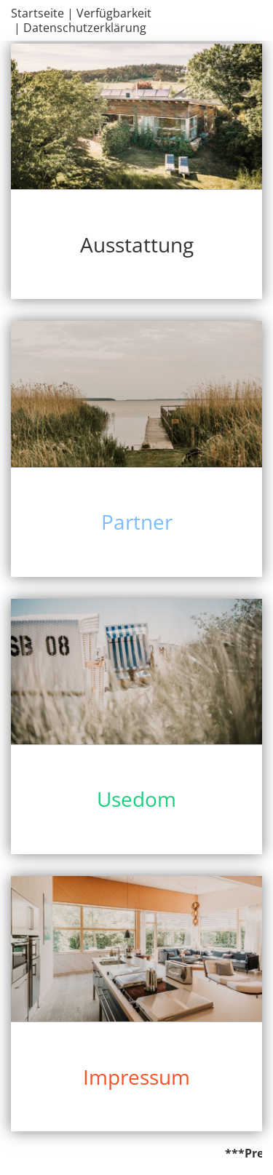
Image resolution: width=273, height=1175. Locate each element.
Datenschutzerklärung (84, 28)
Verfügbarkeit (113, 13)
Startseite (37, 13)
